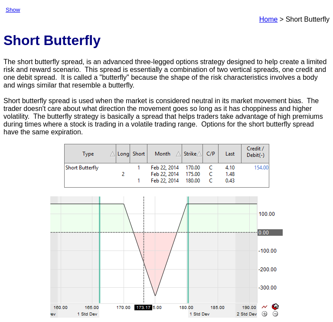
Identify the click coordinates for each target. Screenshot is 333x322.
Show (13, 10)
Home (268, 19)
